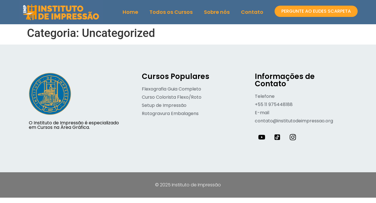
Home (130, 12)
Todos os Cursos (171, 12)
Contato (252, 12)
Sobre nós (217, 12)
